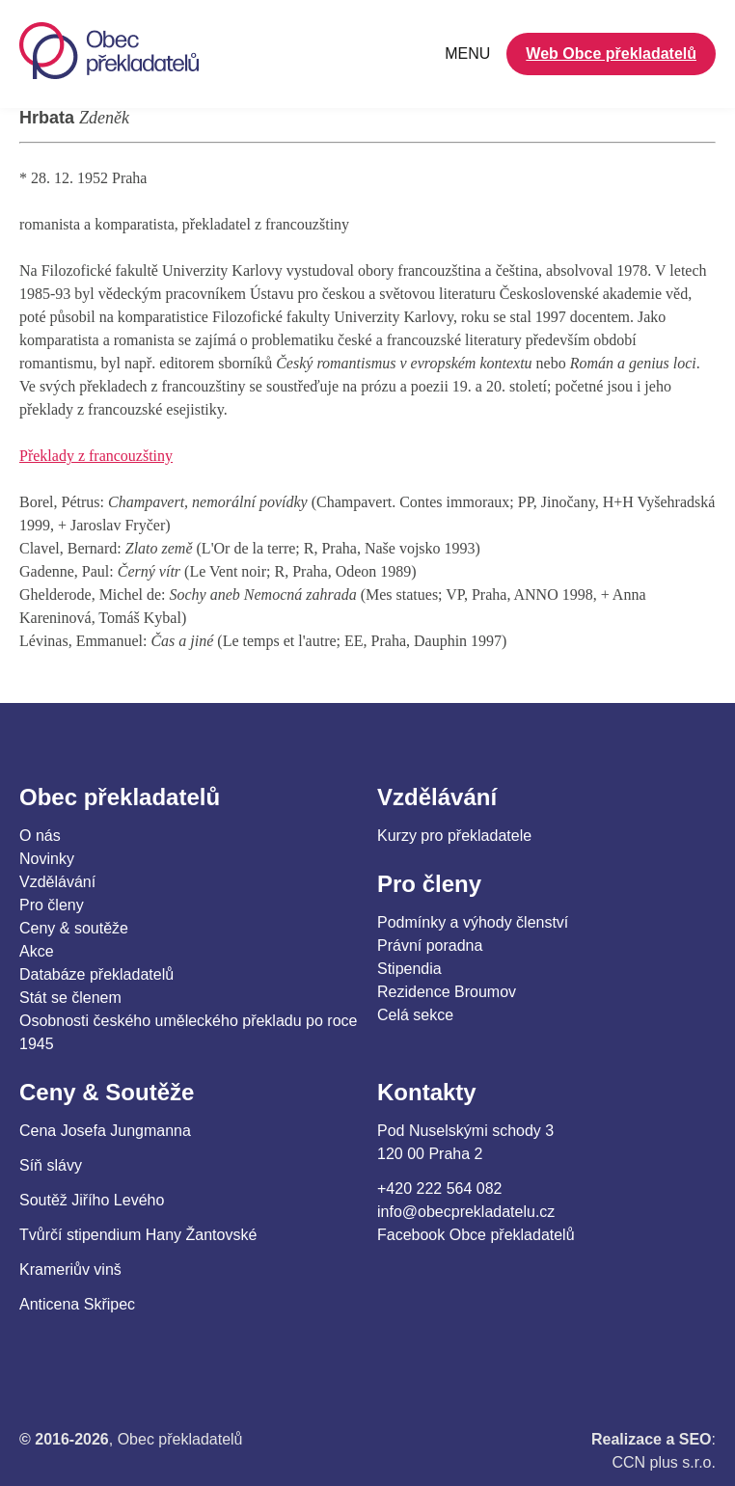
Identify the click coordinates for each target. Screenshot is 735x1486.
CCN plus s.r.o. (664, 1462)
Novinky (46, 859)
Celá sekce (415, 1015)
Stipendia (409, 968)
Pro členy (51, 905)
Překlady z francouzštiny (96, 455)
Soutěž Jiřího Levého (91, 1200)
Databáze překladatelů (96, 974)
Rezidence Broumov (446, 992)
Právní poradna (429, 945)
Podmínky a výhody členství (472, 922)
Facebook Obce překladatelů (476, 1235)
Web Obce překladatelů (611, 53)
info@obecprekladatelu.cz (466, 1211)
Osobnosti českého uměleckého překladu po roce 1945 (188, 1032)
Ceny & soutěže (73, 928)
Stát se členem (70, 997)
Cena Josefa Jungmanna (105, 1130)
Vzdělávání (57, 882)
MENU (467, 53)
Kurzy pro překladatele (454, 835)
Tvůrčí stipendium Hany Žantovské (138, 1235)
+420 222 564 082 (439, 1188)
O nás (40, 835)
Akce (36, 951)
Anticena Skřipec (77, 1304)
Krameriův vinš (70, 1269)
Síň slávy (50, 1165)
